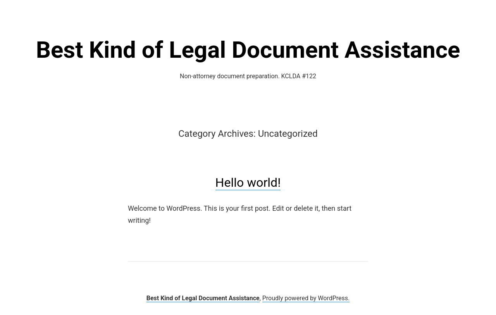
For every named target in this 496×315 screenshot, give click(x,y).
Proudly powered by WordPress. (306, 298)
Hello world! (248, 182)
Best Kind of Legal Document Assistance (248, 50)
